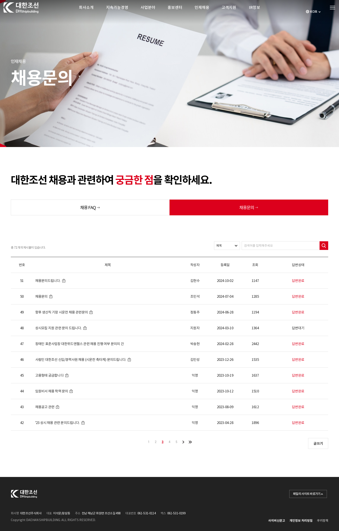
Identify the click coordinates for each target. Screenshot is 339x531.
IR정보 (254, 11)
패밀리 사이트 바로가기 (308, 494)
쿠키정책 (322, 520)
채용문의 (246, 207)
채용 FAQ (88, 207)
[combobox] (313, 11)
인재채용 (202, 11)
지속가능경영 (117, 11)
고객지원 (229, 11)
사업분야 (148, 11)
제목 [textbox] (219, 246)
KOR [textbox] (313, 12)
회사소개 (86, 11)
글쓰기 (318, 443)
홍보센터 (175, 11)
